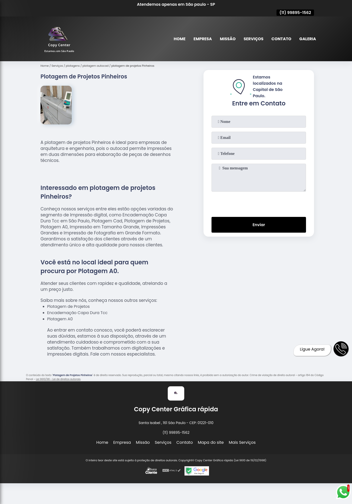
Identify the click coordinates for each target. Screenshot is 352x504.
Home (179, 39)
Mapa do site (211, 442)
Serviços (253, 39)
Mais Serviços (242, 442)
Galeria (307, 39)
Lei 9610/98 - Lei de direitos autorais (58, 379)
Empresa (202, 39)
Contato (281, 39)
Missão (227, 39)
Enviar (258, 225)
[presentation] (259, 203)
